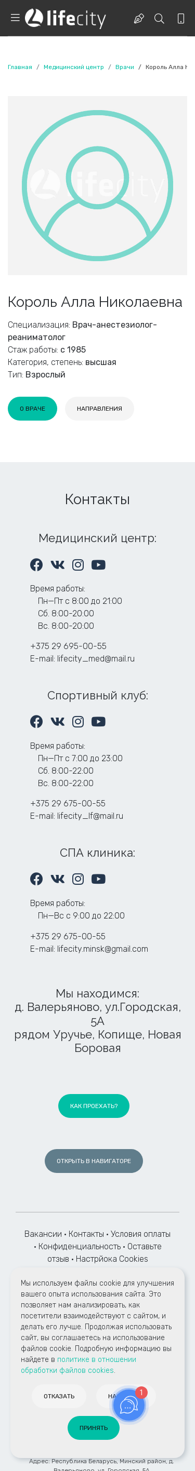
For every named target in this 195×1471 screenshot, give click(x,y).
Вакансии (43, 1234)
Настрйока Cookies (112, 1259)
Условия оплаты (141, 1234)
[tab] (32, 409)
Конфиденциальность (79, 1246)
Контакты (86, 1234)
